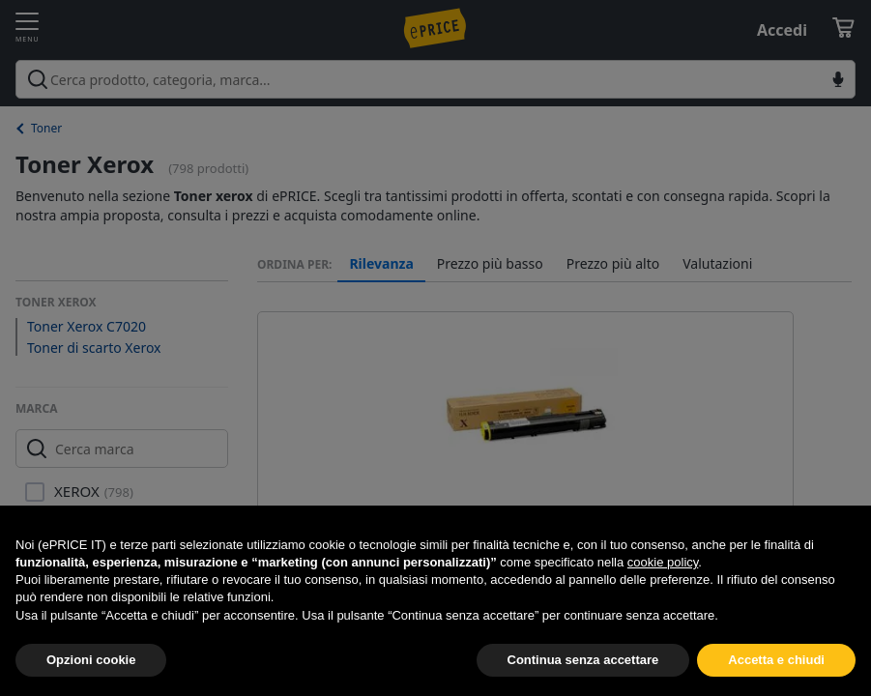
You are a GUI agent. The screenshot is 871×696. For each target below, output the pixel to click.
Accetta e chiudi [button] (776, 659)
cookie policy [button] (662, 562)
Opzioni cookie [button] (90, 659)
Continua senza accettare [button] (583, 659)
